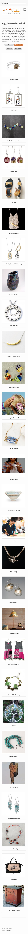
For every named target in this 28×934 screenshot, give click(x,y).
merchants (8, 930)
